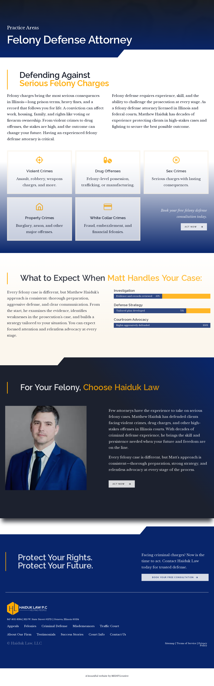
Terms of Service (186, 645)
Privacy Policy (202, 646)
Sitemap (169, 645)
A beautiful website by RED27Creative (107, 678)
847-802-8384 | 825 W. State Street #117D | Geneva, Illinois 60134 (43, 619)
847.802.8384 (178, 7)
